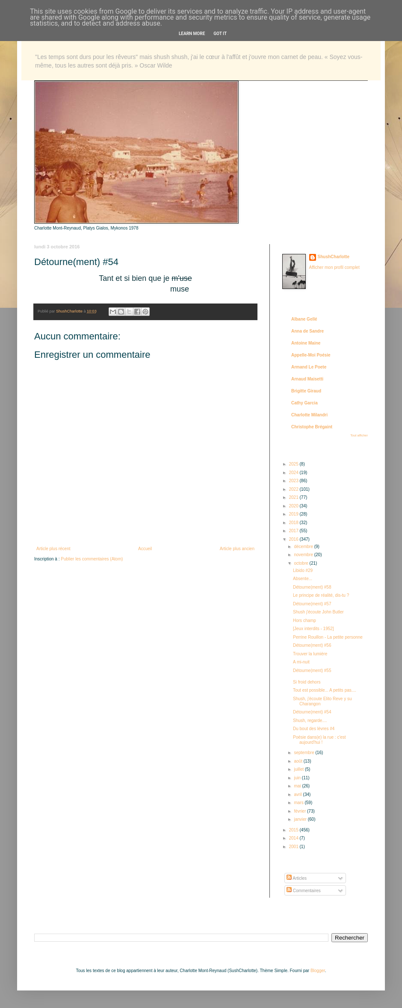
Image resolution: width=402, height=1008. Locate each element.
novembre (304, 554)
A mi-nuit (301, 662)
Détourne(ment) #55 (312, 670)
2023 (294, 480)
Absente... (302, 578)
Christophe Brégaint (311, 426)
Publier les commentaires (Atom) (92, 559)
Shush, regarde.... (310, 720)
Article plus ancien (237, 548)
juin (298, 777)
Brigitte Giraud (306, 391)
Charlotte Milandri (309, 415)
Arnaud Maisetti (307, 379)
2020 (294, 506)
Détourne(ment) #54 (312, 712)
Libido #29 (303, 570)
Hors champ (304, 620)
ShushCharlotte (333, 256)
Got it (220, 33)
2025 (294, 464)
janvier (300, 819)
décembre (304, 546)
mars (299, 802)
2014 (294, 838)
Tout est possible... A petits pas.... (324, 690)
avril (298, 794)
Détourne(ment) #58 (312, 587)
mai (298, 786)
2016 (294, 539)
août (298, 761)
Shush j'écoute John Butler (318, 612)
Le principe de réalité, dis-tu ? (321, 595)
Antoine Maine (305, 343)
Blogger (317, 970)
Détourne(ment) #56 (312, 645)
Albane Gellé (304, 319)
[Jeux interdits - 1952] (313, 628)
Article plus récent (53, 548)
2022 (294, 489)
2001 (294, 846)
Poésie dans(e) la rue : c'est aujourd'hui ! (319, 740)
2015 (294, 830)
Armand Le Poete (308, 367)
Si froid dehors (306, 682)
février (300, 811)
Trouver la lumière (310, 653)
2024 (294, 472)
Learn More (192, 33)
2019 (294, 514)
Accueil (145, 548)
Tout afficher (359, 435)
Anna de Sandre (307, 331)
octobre (301, 563)
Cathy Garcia (304, 403)
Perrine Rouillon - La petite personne (328, 637)
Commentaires (304, 890)
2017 (294, 530)
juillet (299, 769)
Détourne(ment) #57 (312, 603)
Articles (297, 878)
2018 (294, 522)
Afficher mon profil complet (334, 267)
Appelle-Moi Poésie (311, 355)
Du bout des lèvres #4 (313, 728)
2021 (294, 497)
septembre (304, 752)
